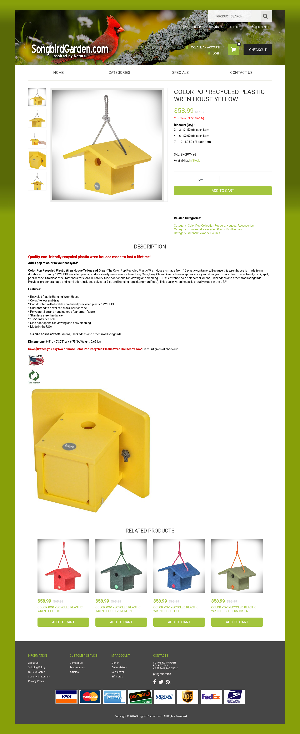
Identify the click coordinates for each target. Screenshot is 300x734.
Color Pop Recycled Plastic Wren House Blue (176, 609)
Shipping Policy (36, 667)
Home (58, 72)
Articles (74, 672)
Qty (200, 179)
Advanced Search (258, 27)
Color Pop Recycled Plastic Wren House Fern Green (233, 609)
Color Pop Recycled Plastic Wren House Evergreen (118, 609)
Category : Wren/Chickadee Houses (197, 233)
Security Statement (39, 676)
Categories (119, 72)
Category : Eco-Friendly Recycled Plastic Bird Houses (208, 229)
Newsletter (117, 672)
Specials (180, 72)
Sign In (115, 662)
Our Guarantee (36, 672)
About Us (33, 662)
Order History (119, 667)
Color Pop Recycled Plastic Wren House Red (60, 609)
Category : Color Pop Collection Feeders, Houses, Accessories (214, 225)
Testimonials (77, 667)
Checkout (257, 50)
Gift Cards (117, 676)
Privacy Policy (36, 681)
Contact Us (241, 72)
